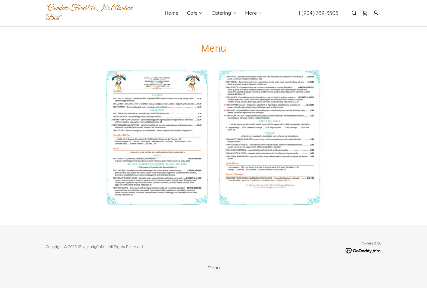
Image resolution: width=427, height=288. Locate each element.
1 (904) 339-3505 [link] (318, 13)
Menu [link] (214, 267)
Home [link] (171, 13)
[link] (96, 18)
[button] (195, 13)
